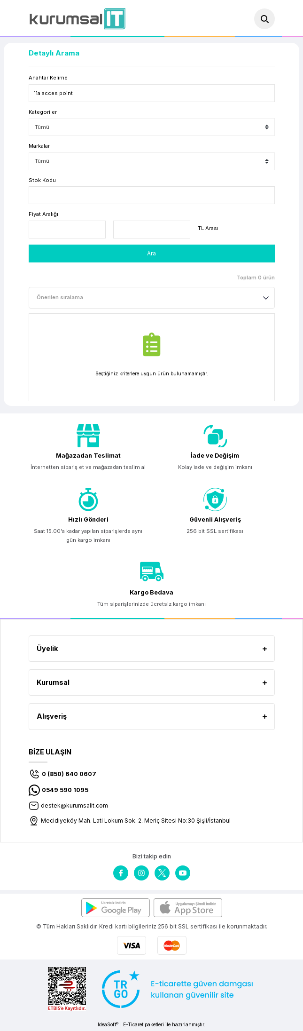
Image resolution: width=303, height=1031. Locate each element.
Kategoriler (43, 112)
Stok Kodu (42, 180)
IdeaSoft (108, 1025)
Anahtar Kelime (48, 77)
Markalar (39, 146)
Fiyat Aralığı (43, 214)
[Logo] (77, 19)
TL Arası (208, 228)
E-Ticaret (133, 1024)
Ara (151, 253)
